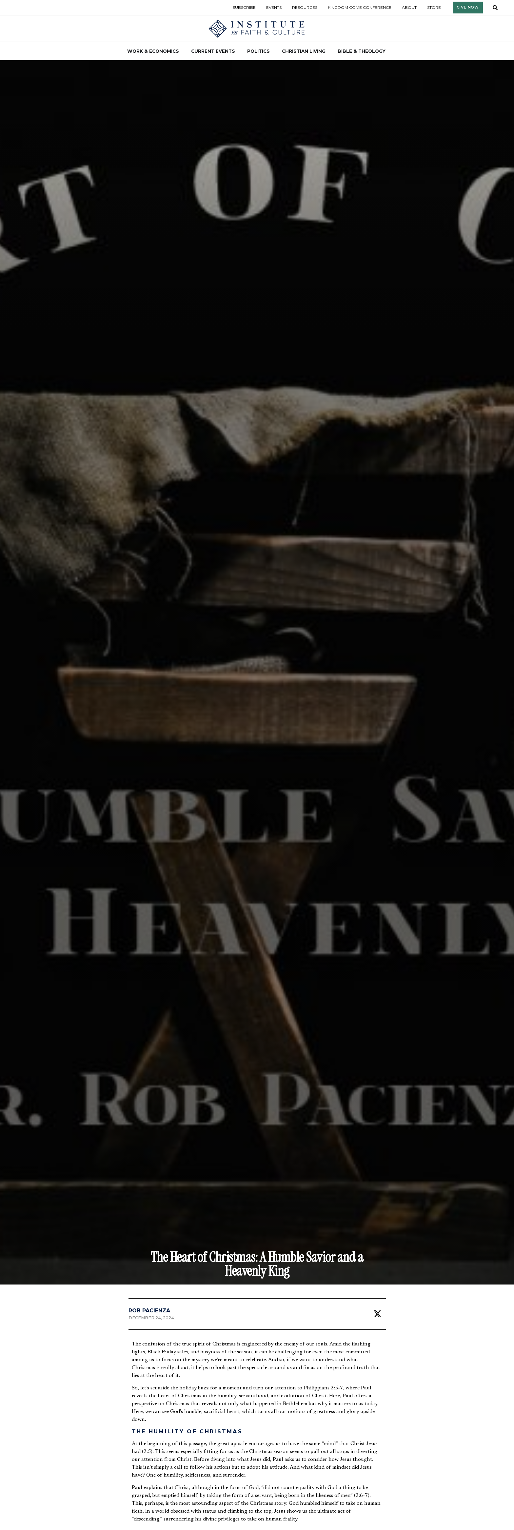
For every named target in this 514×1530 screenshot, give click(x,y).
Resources (304, 7)
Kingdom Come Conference (359, 7)
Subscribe (244, 7)
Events (274, 7)
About (409, 7)
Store (434, 7)
